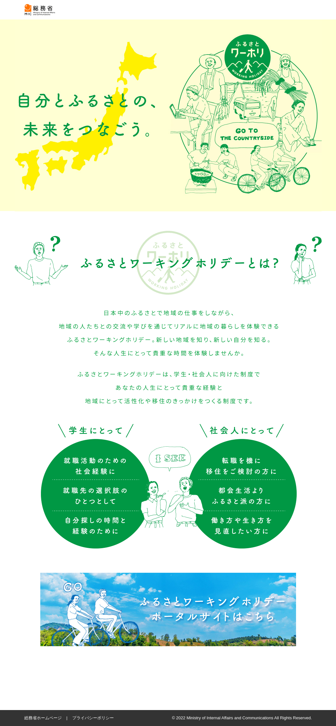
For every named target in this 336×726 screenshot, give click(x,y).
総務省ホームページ (43, 717)
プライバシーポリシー (93, 717)
